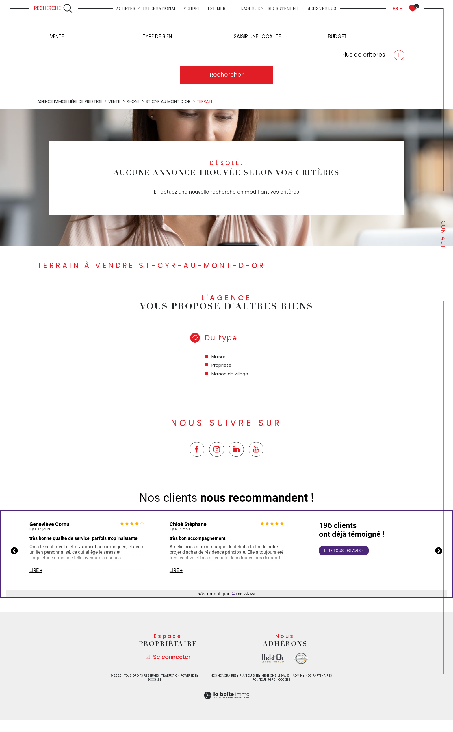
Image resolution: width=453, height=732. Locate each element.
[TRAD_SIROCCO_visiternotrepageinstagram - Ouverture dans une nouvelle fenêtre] (216, 449)
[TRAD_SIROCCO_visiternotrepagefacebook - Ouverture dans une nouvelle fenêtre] (197, 449)
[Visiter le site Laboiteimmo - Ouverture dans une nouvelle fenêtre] (226, 701)
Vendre (192, 8)
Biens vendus (321, 8)
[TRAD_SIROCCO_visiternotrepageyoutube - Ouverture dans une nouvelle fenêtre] (256, 449)
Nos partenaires (318, 675)
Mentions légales (275, 675)
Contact (443, 234)
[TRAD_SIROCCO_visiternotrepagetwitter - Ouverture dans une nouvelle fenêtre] (236, 449)
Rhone (133, 101)
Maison (218, 357)
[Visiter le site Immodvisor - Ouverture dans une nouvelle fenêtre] (301, 658)
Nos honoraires (224, 675)
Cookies (284, 679)
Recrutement (283, 8)
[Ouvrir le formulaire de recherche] (53, 8)
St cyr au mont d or (168, 101)
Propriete (221, 365)
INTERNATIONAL (159, 8)
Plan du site (249, 675)
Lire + (35, 570)
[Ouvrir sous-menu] (138, 8)
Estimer (216, 8)
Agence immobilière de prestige (69, 101)
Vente (114, 101)
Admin (297, 675)
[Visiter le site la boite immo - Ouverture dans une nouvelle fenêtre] (273, 658)
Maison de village (229, 374)
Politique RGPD (264, 679)
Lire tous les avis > (343, 550)
